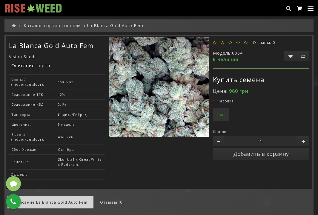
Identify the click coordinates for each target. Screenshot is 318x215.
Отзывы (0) (112, 202)
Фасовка (225, 101)
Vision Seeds (23, 56)
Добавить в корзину (261, 153)
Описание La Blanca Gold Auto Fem (50, 202)
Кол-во (220, 131)
